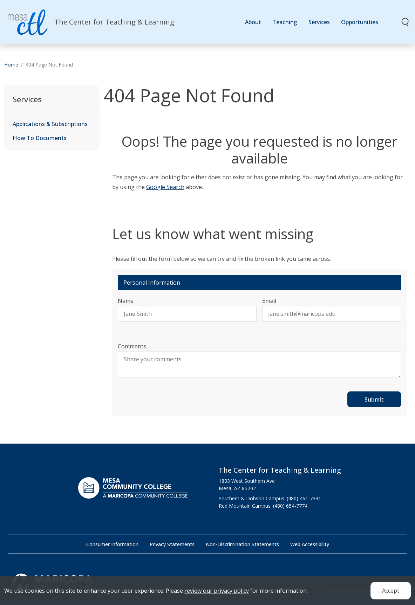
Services (319, 22)
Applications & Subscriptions (50, 124)
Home (11, 64)
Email (269, 301)
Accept (390, 593)
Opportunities (359, 22)
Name (126, 301)
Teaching (284, 22)
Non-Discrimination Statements (242, 544)
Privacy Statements (172, 544)
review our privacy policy (216, 593)
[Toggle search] (405, 22)
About (253, 22)
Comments (132, 346)
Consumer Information (112, 544)
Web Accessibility (309, 544)
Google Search (165, 187)
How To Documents (40, 138)
